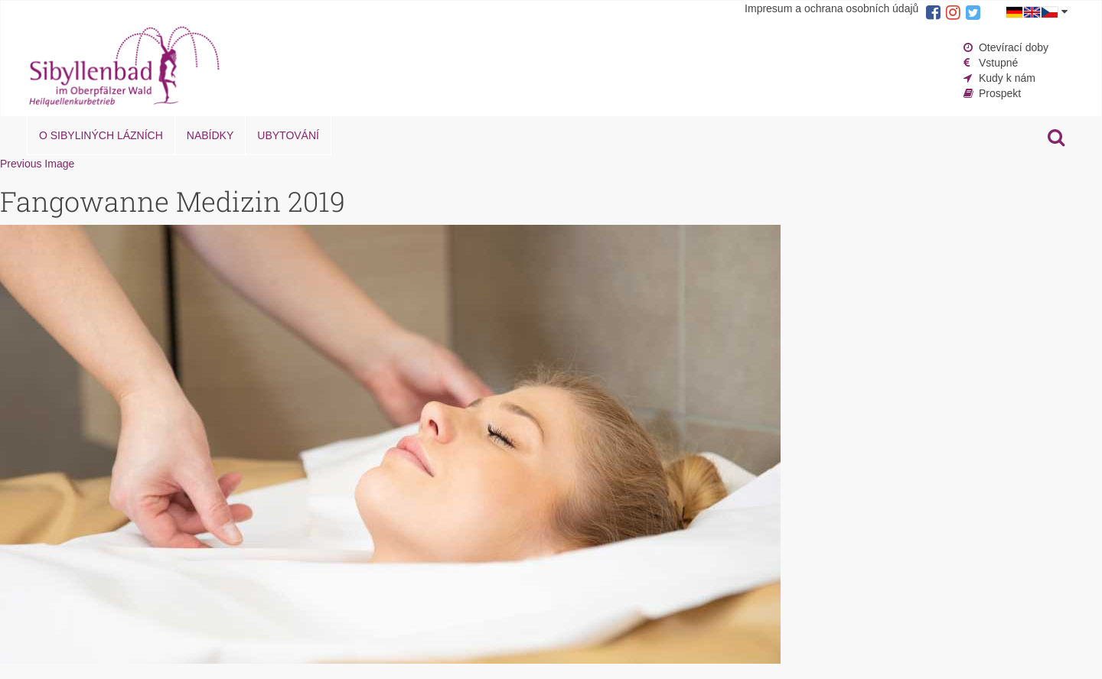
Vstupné (998, 63)
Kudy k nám (1007, 78)
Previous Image (37, 164)
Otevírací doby (1013, 47)
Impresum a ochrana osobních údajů (831, 8)
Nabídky (210, 135)
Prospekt (1000, 93)
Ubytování (288, 135)
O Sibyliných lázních (101, 135)
